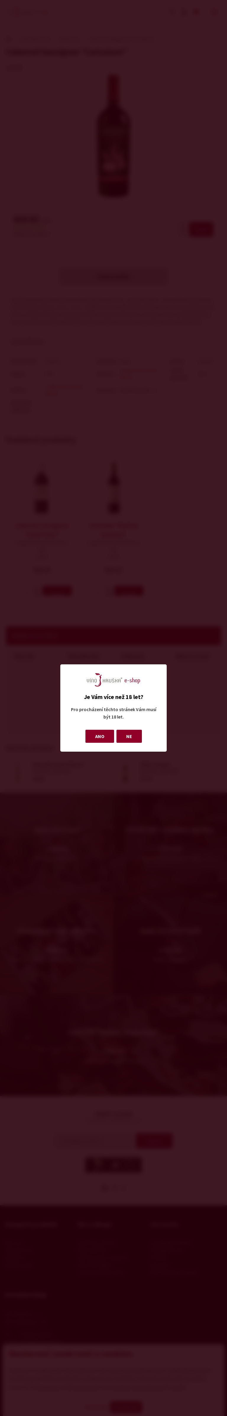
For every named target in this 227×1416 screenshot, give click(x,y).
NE (129, 736)
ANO (99, 736)
